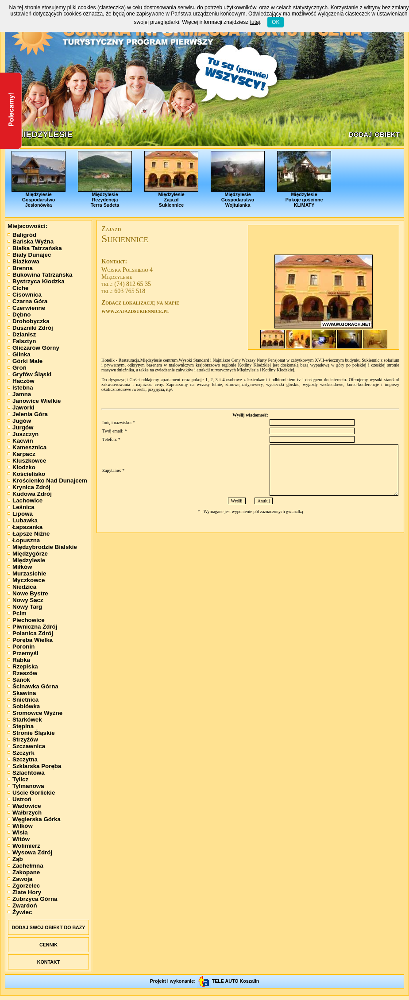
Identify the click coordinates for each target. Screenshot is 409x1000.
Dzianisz (22, 334)
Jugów (19, 420)
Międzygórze (28, 553)
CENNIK (48, 944)
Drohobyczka (29, 321)
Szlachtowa (26, 772)
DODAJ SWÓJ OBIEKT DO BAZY (48, 927)
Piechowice (26, 620)
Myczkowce (26, 580)
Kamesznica (27, 447)
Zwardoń (22, 905)
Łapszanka (25, 527)
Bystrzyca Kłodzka (36, 281)
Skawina (22, 693)
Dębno (19, 314)
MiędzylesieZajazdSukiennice (171, 179)
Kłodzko (21, 467)
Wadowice (24, 806)
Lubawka (23, 520)
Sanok (19, 679)
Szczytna (23, 759)
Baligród (22, 235)
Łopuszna (24, 540)
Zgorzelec (24, 885)
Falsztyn (22, 341)
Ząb (15, 859)
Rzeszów (22, 673)
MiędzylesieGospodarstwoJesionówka (39, 179)
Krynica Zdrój (29, 487)
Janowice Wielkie (34, 401)
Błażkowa (23, 261)
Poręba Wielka (30, 640)
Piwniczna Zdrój (32, 626)
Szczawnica (26, 746)
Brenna (20, 268)
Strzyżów (23, 739)
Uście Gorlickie (31, 792)
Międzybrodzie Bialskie (42, 547)
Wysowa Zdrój (30, 852)
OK (275, 22)
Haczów (21, 381)
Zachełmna (25, 865)
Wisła (18, 832)
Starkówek (25, 719)
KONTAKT (48, 962)
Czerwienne (26, 308)
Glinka (19, 354)
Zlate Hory (24, 892)
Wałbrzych (25, 812)
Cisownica (25, 294)
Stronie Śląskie (31, 733)
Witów (19, 839)
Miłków (20, 567)
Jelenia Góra (28, 414)
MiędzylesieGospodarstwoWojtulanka (238, 179)
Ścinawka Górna (33, 686)
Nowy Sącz (25, 600)
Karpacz (21, 454)
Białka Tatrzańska (35, 248)
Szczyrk (21, 752)
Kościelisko (26, 474)
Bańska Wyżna (31, 241)
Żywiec (20, 912)
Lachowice (25, 500)
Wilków (20, 825)
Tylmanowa (26, 786)
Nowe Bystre (28, 593)
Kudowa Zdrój (30, 493)
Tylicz (18, 779)
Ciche (18, 288)
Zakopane (24, 872)
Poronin (21, 646)
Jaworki (21, 407)
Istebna (20, 387)
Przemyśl (23, 653)
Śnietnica (23, 699)
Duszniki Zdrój (30, 327)
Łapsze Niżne (29, 533)
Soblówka (24, 706)
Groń (17, 367)
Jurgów (20, 427)
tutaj (255, 22)
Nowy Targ (25, 606)
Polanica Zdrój (30, 633)
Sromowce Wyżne (35, 713)
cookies (87, 7)
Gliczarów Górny (33, 347)
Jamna (19, 394)
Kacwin (20, 440)
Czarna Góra (27, 301)
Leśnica (21, 507)
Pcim (17, 613)
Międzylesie (26, 560)
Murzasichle (27, 573)
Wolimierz (24, 845)
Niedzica (22, 586)
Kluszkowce (27, 460)
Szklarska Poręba (34, 766)
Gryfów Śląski (29, 374)
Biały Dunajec (29, 254)
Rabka (19, 659)
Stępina (21, 726)
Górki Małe (25, 361)
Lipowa (20, 513)
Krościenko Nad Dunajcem (47, 480)
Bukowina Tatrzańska (40, 274)
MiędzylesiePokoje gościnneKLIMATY (304, 179)
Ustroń (19, 799)
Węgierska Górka (34, 819)
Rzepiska (23, 666)
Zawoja (20, 879)
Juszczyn (23, 434)
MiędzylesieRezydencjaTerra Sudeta (105, 179)
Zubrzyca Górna (32, 899)
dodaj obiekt (374, 133)
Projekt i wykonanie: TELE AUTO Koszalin (204, 981)
